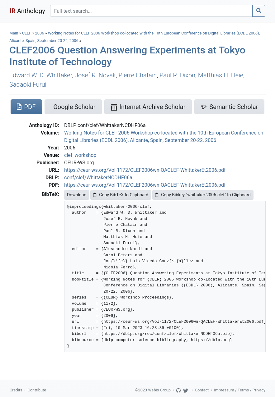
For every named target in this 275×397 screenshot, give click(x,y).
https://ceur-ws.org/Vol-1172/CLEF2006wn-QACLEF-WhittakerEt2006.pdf (145, 170)
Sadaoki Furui (27, 84)
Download (76, 194)
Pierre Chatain (137, 75)
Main (13, 33)
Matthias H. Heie (220, 75)
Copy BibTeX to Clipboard (120, 194)
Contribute (36, 390)
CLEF (26, 33)
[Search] (151, 11)
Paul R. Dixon (177, 75)
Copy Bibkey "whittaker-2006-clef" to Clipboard (202, 194)
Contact (202, 390)
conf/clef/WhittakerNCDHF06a (98, 177)
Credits (16, 390)
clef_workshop (80, 155)
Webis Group (159, 390)
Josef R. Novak (95, 75)
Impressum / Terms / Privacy (239, 390)
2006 (39, 33)
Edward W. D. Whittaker (40, 75)
